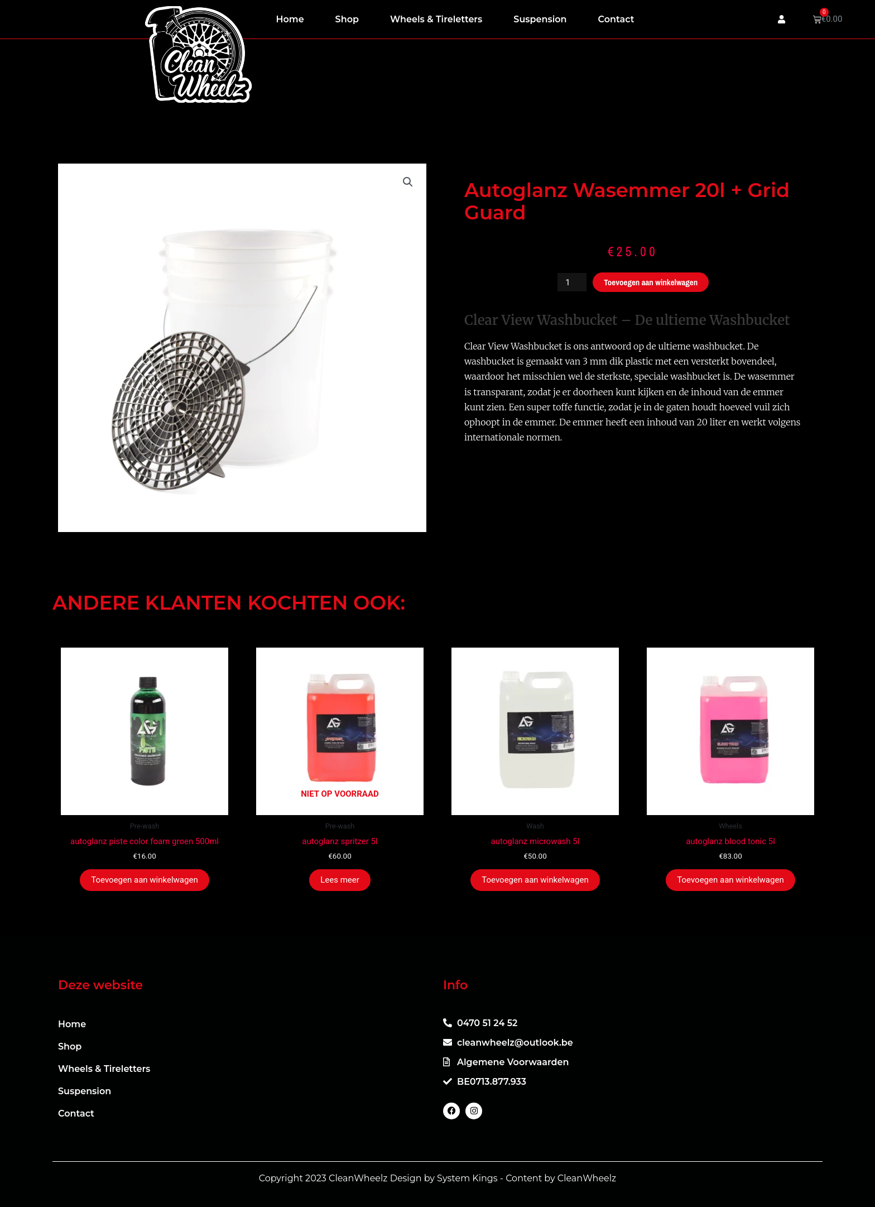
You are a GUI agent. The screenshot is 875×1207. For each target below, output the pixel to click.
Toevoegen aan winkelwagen (651, 282)
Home (290, 19)
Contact (616, 19)
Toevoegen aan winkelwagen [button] (144, 880)
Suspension (539, 19)
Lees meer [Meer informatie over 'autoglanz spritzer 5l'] (339, 880)
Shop (347, 19)
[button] (408, 182)
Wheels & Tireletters (436, 19)
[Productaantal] (572, 282)
